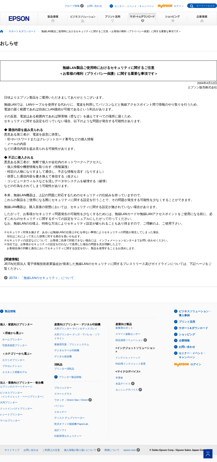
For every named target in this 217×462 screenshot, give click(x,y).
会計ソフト (60, 430)
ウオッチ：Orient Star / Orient (71, 400)
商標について (111, 450)
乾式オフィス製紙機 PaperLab (71, 424)
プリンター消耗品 (64, 368)
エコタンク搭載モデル (14, 372)
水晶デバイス (123, 383)
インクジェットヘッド (128, 357)
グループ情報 (72, 6)
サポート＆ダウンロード (22, 31)
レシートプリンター (11, 414)
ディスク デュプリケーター (69, 417)
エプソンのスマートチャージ (16, 386)
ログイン (171, 6)
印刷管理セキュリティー (68, 436)
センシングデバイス (127, 389)
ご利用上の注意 (51, 450)
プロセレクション (12, 366)
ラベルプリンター (10, 420)
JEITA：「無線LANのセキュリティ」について (41, 278)
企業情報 (184, 340)
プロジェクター (63, 387)
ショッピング (187, 334)
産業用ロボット (124, 328)
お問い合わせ (94, 6)
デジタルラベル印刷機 (66, 350)
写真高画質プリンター (14, 345)
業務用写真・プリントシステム (71, 344)
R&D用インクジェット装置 (131, 363)
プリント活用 (187, 321)
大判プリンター (8, 402)
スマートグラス (63, 393)
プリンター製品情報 (70, 377)
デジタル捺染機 (63, 356)
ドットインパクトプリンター (16, 408)
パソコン (59, 405)
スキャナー (60, 412)
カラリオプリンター (13, 360)
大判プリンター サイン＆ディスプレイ (75, 328)
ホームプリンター (12, 339)
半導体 (119, 377)
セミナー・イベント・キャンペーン (134, 6)
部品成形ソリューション (129, 340)
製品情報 (10, 311)
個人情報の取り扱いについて (80, 450)
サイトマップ (12, 450)
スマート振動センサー (128, 334)
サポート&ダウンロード (193, 328)
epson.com (129, 450)
